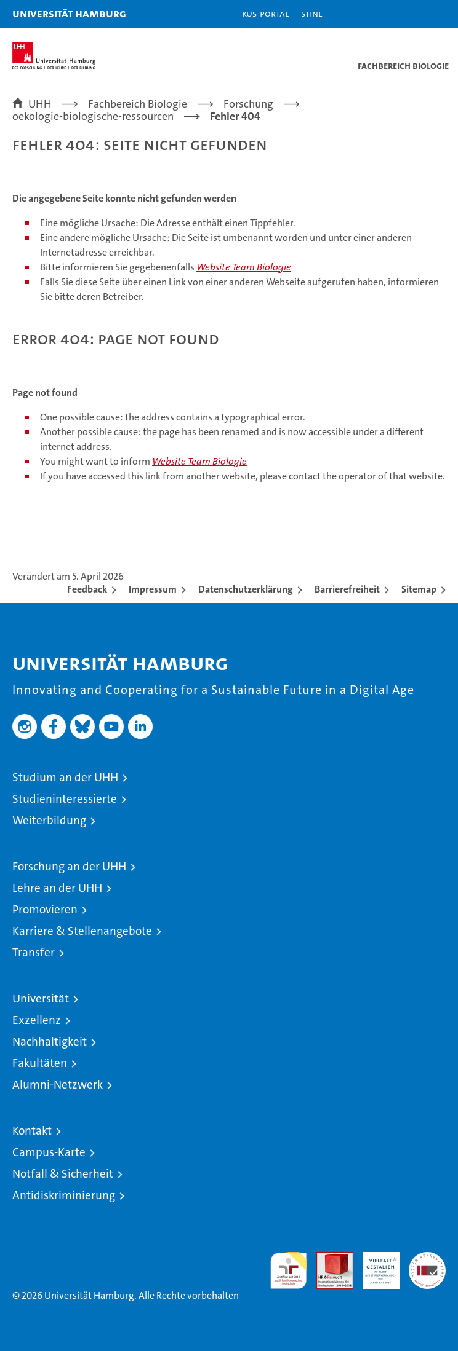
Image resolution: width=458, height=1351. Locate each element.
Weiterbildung (49, 820)
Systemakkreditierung (427, 1258)
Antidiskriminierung (63, 1195)
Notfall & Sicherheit (62, 1173)
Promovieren (45, 909)
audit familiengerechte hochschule (288, 1270)
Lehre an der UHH (57, 888)
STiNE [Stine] (312, 13)
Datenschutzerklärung (245, 589)
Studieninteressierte (64, 798)
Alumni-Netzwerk (57, 1084)
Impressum (153, 589)
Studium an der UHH (65, 777)
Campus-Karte (49, 1152)
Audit (328, 1258)
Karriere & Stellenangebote (82, 931)
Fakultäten (39, 1063)
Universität (40, 998)
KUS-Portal (265, 13)
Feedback (87, 589)
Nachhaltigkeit (49, 1041)
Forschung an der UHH (69, 866)
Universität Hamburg (69, 13)
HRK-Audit (374, 1265)
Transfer (33, 952)
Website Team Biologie (243, 267)
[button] (410, 14)
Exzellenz (36, 1020)
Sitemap (418, 589)
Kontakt (32, 1130)
